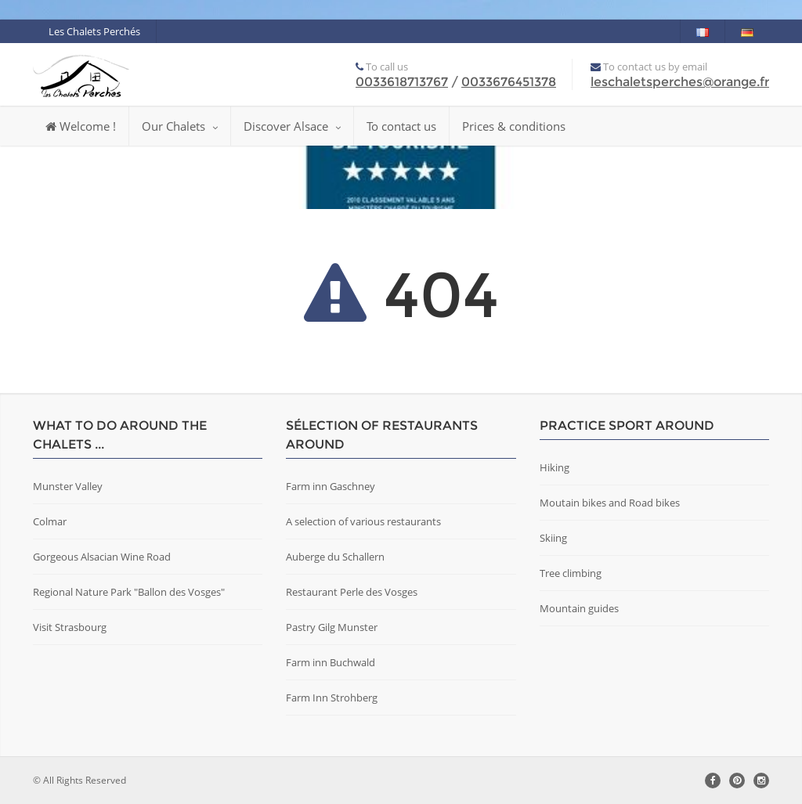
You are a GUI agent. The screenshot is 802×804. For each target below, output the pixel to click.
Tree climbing (571, 573)
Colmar (50, 521)
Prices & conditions (513, 126)
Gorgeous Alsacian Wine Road (102, 557)
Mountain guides (579, 608)
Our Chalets (180, 126)
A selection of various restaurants (363, 521)
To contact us (401, 126)
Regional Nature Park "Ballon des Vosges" (129, 592)
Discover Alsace (292, 126)
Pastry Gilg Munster (332, 627)
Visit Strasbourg (70, 627)
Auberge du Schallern (335, 557)
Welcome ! (80, 126)
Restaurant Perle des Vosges (351, 592)
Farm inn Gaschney (330, 486)
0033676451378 (508, 81)
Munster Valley (68, 486)
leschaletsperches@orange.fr (680, 81)
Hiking (554, 467)
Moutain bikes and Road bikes (610, 503)
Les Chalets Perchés (94, 31)
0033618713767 (402, 81)
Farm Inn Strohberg (332, 697)
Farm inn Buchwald (330, 662)
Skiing (553, 538)
